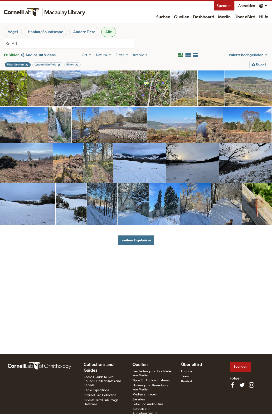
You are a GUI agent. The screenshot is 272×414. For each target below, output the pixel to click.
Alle (108, 32)
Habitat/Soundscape (45, 32)
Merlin (224, 17)
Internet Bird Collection (100, 395)
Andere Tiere (84, 32)
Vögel (13, 32)
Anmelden (246, 6)
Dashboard (203, 17)
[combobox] (73, 44)
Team (185, 376)
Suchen (163, 17)
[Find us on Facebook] (232, 385)
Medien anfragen (144, 394)
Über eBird (244, 17)
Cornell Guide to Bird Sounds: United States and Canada (102, 381)
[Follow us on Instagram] (251, 385)
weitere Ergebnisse (136, 240)
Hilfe (263, 17)
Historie (186, 371)
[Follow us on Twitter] (242, 385)
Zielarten (138, 399)
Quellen (181, 17)
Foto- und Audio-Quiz (147, 404)
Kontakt (186, 381)
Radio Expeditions (96, 390)
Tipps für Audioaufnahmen (151, 380)
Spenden (224, 6)
